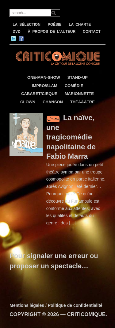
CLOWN (27, 102)
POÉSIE (55, 24)
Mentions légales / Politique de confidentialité (56, 305)
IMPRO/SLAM (44, 85)
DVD (16, 31)
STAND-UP (77, 77)
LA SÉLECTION (26, 24)
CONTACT (92, 31)
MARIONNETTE (79, 93)
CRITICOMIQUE (86, 314)
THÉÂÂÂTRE (82, 102)
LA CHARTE (80, 24)
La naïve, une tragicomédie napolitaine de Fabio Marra (71, 136)
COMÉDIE (74, 85)
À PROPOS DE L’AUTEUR (51, 31)
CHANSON (53, 102)
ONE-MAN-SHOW (43, 77)
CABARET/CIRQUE (39, 93)
